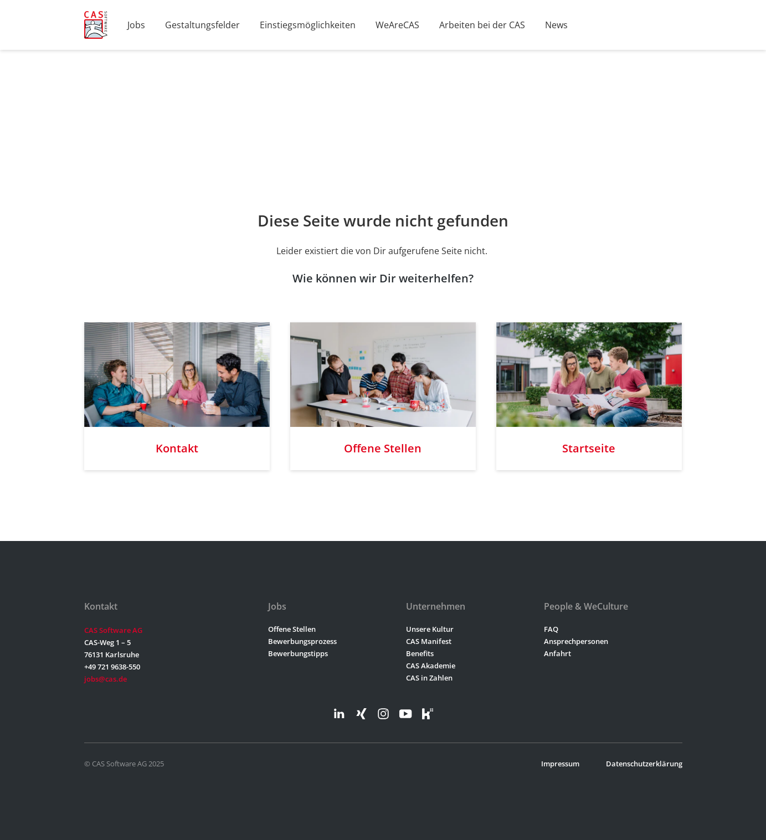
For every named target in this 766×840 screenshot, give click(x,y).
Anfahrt (557, 653)
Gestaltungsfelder (202, 25)
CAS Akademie (430, 666)
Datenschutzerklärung (644, 764)
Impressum (560, 764)
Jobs (136, 25)
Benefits (420, 653)
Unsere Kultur (430, 629)
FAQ (551, 629)
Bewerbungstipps (298, 653)
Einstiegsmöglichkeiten (308, 25)
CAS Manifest (428, 641)
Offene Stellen (292, 629)
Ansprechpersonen (576, 641)
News (556, 25)
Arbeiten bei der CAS (482, 25)
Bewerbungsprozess (302, 641)
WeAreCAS (397, 25)
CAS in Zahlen (429, 678)
